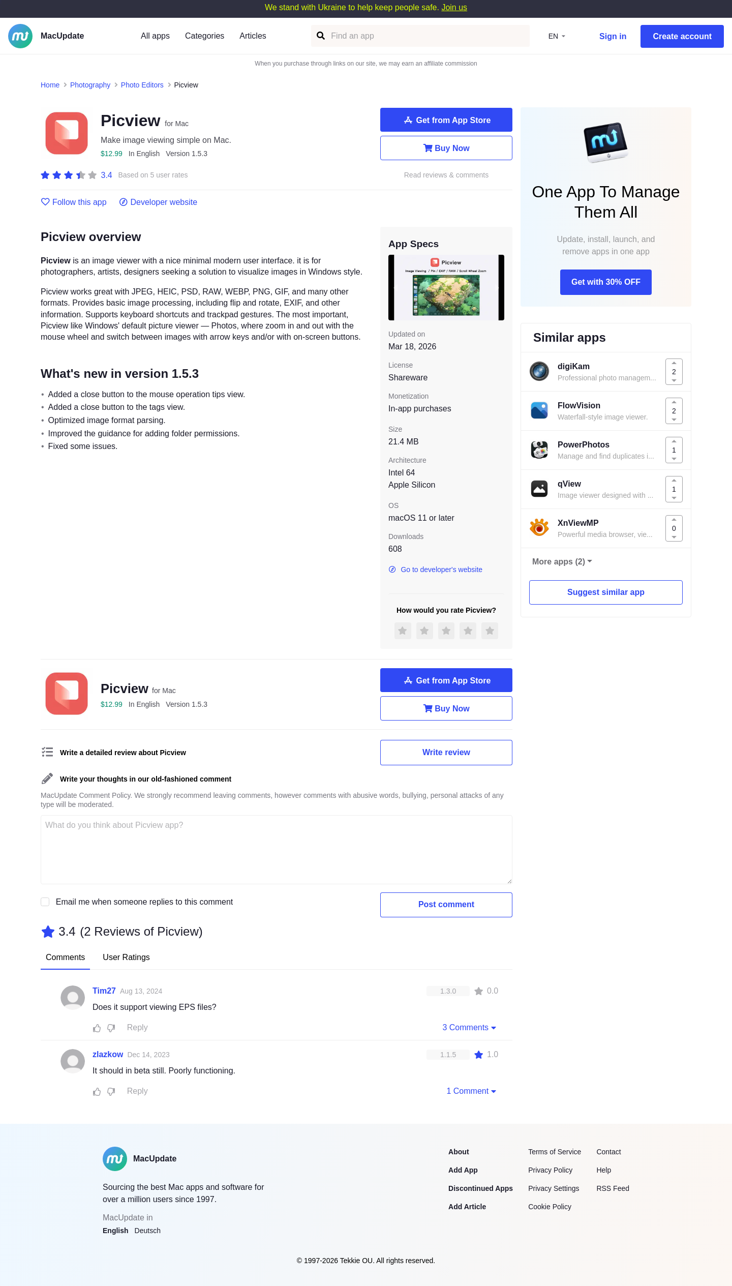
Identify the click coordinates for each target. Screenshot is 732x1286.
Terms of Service (554, 1151)
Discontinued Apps (480, 1188)
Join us (454, 7)
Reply (137, 1027)
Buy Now (446, 148)
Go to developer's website (435, 569)
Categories (204, 36)
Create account (682, 36)
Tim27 (104, 990)
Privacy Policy (550, 1170)
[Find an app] (320, 35)
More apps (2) (558, 561)
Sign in (612, 36)
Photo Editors (142, 84)
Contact (608, 1151)
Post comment (446, 904)
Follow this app (74, 202)
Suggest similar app (606, 592)
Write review (446, 752)
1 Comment (472, 1090)
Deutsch (148, 1230)
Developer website (158, 202)
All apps (155, 36)
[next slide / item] (497, 287)
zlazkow (108, 1054)
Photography (90, 84)
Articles (252, 36)
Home (50, 84)
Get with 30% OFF (605, 282)
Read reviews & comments (446, 175)
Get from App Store (446, 120)
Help (603, 1170)
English (116, 1230)
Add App (463, 1170)
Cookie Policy (549, 1206)
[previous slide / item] (395, 287)
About (458, 1151)
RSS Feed (612, 1188)
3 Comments (470, 1027)
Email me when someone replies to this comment (144, 902)
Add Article (467, 1206)
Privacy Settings (553, 1188)
